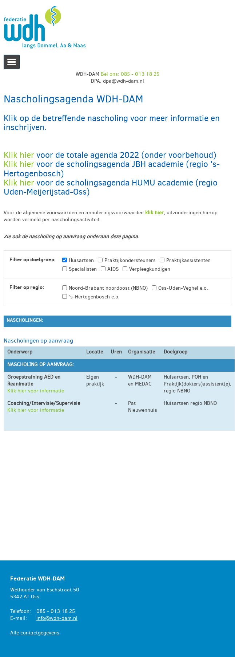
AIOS (113, 269)
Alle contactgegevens (34, 632)
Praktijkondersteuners (130, 260)
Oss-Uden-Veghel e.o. (183, 288)
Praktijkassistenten (188, 260)
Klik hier (20, 155)
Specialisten (83, 269)
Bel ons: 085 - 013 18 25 (130, 74)
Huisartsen (81, 260)
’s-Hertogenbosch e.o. (94, 296)
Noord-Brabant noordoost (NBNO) (108, 288)
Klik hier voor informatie (35, 390)
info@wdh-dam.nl (56, 618)
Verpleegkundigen (149, 269)
